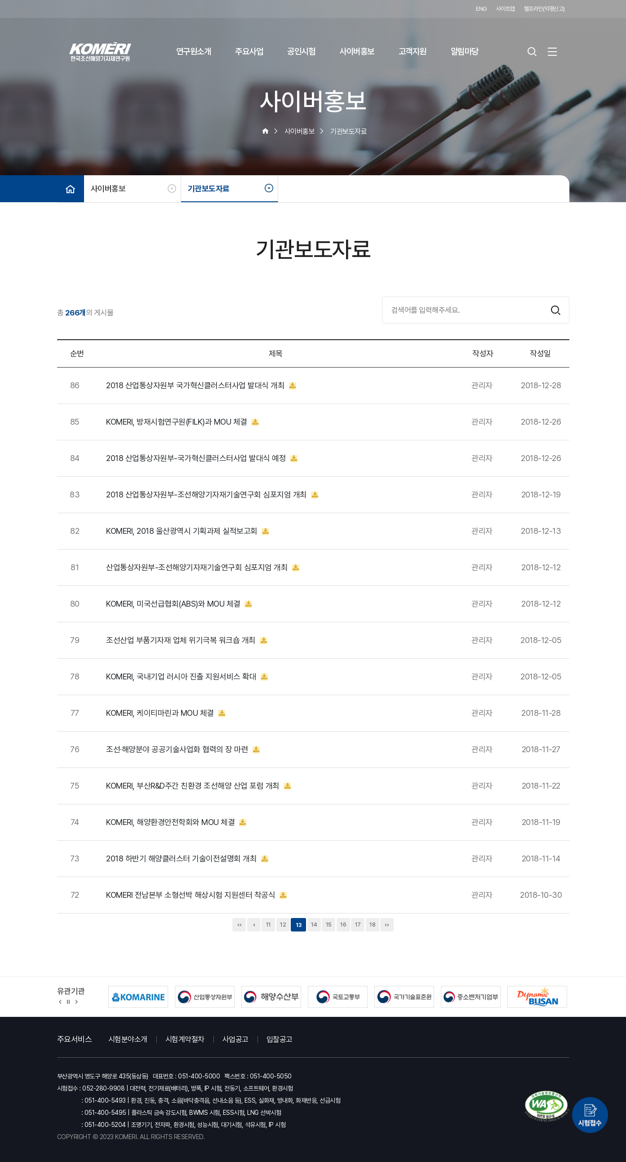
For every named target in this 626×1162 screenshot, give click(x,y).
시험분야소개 (127, 1039)
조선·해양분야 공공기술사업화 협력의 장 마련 (183, 749)
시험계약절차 (184, 1039)
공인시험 (301, 51)
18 (372, 924)
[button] (60, 1001)
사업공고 (235, 1039)
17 (358, 924)
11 (268, 924)
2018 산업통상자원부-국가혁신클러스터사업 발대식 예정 (201, 458)
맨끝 (387, 924)
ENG (481, 8)
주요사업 (249, 51)
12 (283, 924)
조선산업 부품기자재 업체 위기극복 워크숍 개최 (186, 640)
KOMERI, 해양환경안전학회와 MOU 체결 (176, 822)
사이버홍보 (356, 51)
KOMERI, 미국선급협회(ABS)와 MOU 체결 (179, 603)
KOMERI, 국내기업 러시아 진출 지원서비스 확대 (187, 676)
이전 (254, 924)
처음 (239, 924)
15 (329, 924)
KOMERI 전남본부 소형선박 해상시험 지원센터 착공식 (196, 895)
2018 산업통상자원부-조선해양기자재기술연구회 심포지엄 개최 (212, 494)
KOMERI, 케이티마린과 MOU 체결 (165, 713)
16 (343, 924)
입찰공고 (279, 1039)
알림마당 (465, 51)
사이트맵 (505, 8)
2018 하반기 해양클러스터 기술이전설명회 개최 (187, 858)
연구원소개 (193, 51)
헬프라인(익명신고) (544, 8)
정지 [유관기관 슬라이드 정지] (68, 1001)
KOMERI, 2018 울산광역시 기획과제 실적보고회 (187, 531)
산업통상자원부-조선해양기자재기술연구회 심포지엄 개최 (202, 567)
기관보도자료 (209, 188)
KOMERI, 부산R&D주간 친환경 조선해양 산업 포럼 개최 (198, 785)
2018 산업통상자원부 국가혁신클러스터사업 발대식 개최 (201, 385)
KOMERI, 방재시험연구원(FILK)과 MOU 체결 (182, 421)
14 (314, 924)
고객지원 (412, 51)
